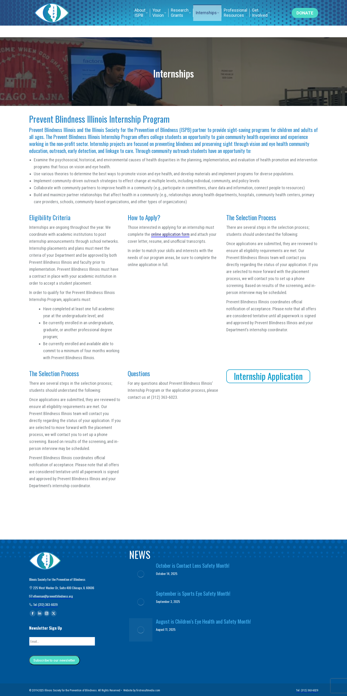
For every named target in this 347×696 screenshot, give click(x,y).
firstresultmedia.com (148, 689)
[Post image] (140, 574)
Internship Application (268, 376)
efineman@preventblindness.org (142, 5)
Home (241, 5)
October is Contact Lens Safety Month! (193, 565)
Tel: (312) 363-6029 (269, 5)
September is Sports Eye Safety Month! (193, 593)
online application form (170, 234)
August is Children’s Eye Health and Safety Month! (203, 621)
